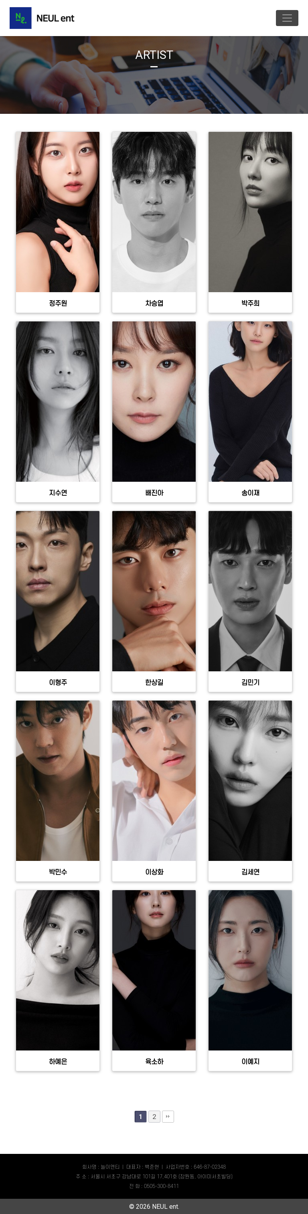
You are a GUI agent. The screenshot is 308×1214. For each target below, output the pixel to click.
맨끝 (168, 1117)
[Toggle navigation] (287, 18)
